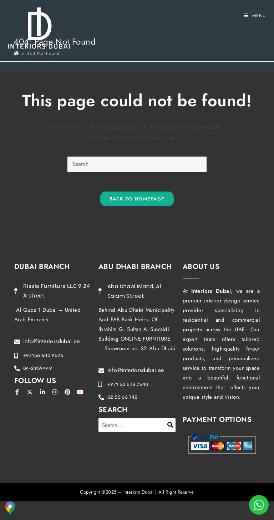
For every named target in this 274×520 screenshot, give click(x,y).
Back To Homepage (137, 200)
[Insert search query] (137, 164)
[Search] (170, 426)
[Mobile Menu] (255, 15)
